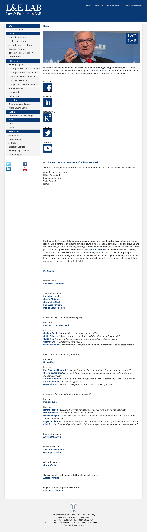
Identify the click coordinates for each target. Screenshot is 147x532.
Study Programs (16, 154)
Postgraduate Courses (18, 108)
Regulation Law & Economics (24, 84)
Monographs (14, 92)
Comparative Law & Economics (25, 68)
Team (11, 33)
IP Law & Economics (20, 80)
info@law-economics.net (132, 5)
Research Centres (16, 147)
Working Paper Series (18, 151)
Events (12, 112)
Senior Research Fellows (20, 45)
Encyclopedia (14, 139)
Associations (14, 135)
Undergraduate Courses (19, 104)
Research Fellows (16, 49)
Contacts (88, 5)
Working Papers (15, 64)
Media (12, 120)
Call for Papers (15, 96)
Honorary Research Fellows (21, 53)
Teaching (13, 100)
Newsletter (99, 5)
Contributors (14, 57)
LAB (10, 26)
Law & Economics (16, 29)
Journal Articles (15, 88)
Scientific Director (17, 37)
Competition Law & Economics (25, 72)
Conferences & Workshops (20, 116)
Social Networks (113, 5)
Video (11, 127)
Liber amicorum (18, 41)
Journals (12, 143)
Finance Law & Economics (23, 76)
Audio (11, 123)
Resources (14, 131)
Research (13, 61)
